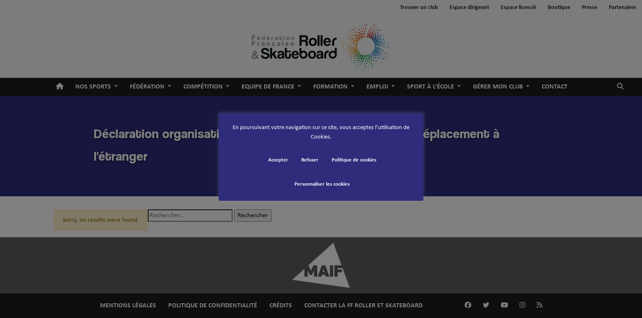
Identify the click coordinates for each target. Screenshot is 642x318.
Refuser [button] (310, 160)
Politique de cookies (354, 160)
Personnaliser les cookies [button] (322, 184)
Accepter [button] (278, 160)
